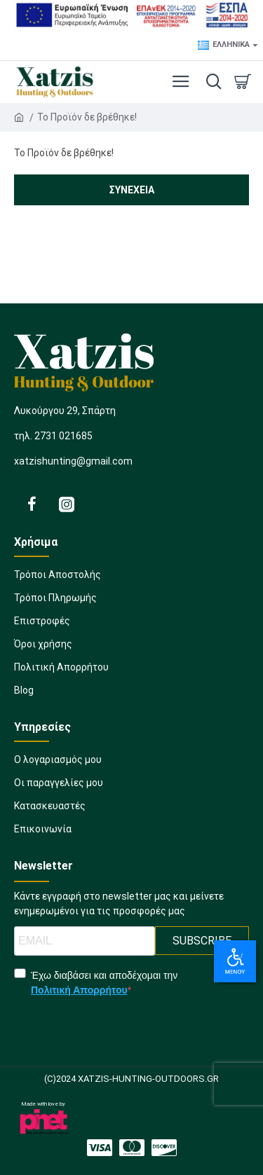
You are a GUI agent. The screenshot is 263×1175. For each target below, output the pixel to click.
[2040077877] (58, 787)
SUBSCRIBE (202, 940)
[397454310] (131, 648)
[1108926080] (67, 504)
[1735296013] (131, 625)
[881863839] (131, 602)
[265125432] (99, 1147)
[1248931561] (131, 694)
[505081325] (131, 579)
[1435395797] (43, 833)
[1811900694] (32, 504)
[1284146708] (131, 1147)
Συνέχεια (131, 189)
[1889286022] (58, 764)
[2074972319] (164, 1147)
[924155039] (131, 671)
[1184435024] (50, 810)
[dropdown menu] (210, 82)
